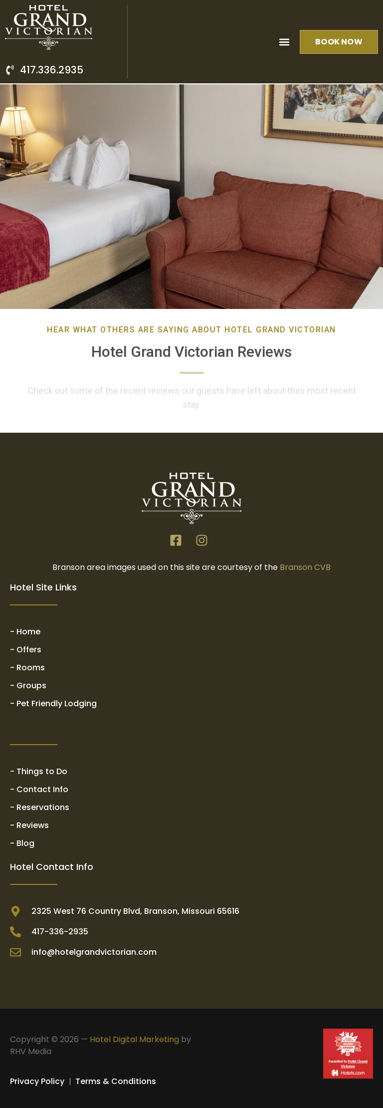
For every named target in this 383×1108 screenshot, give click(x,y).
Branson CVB (305, 567)
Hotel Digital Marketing (134, 1039)
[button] (284, 41)
